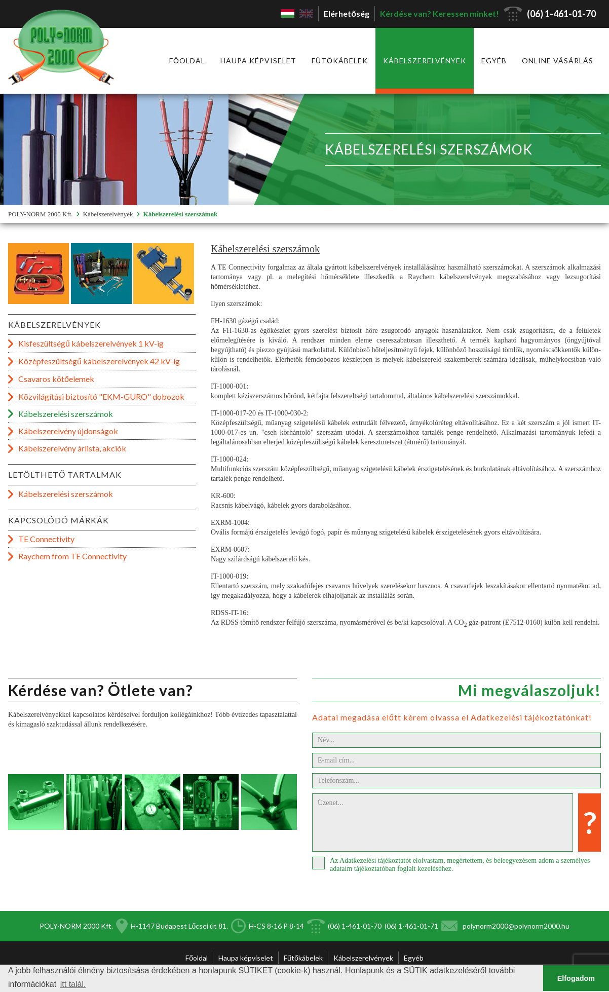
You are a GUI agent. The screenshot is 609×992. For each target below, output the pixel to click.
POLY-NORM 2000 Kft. (40, 214)
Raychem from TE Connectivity (72, 556)
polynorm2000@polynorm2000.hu (516, 926)
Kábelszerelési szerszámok (180, 214)
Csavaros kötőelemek (56, 379)
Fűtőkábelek (340, 60)
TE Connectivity (46, 539)
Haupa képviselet (258, 60)
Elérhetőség (346, 13)
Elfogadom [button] (576, 978)
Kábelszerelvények (424, 60)
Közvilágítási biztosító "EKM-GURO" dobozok (101, 396)
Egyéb (494, 60)
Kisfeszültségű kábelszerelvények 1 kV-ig (91, 343)
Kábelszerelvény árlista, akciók (72, 448)
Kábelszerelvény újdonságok (68, 431)
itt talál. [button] (73, 984)
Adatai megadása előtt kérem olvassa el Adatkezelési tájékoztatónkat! (452, 717)
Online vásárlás (557, 60)
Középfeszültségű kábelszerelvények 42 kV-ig (99, 361)
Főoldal (187, 60)
